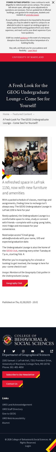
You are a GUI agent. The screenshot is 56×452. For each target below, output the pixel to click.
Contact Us (11, 383)
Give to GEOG (9, 413)
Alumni (6, 422)
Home (6, 114)
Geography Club (14, 283)
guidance (24, 37)
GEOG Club (11, 250)
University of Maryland (28, 57)
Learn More (32, 50)
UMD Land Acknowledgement (17, 404)
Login (28, 445)
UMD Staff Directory (12, 409)
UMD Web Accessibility (13, 418)
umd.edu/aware (32, 15)
